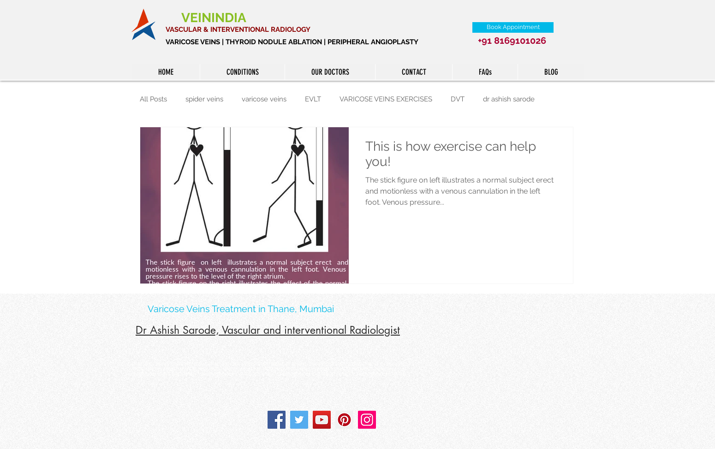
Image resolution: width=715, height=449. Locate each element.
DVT (458, 99)
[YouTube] (322, 420)
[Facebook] (277, 420)
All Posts (153, 99)
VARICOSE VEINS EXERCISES (386, 99)
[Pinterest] (344, 420)
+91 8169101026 (512, 40)
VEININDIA (215, 17)
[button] (242, 72)
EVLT (313, 99)
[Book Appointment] (513, 27)
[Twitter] (299, 420)
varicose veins (264, 99)
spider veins (204, 99)
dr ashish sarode (509, 99)
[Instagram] (367, 420)
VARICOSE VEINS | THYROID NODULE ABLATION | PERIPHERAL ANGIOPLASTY (292, 42)
